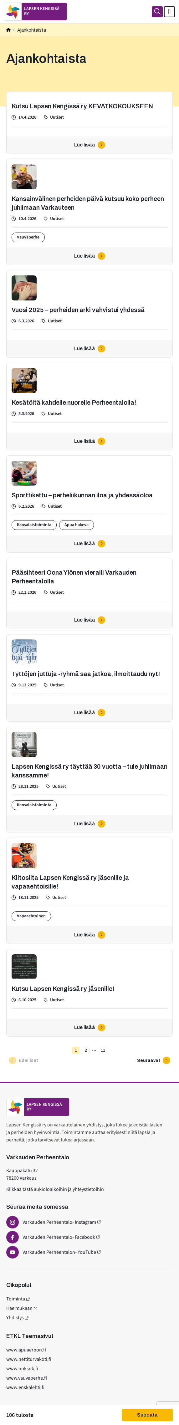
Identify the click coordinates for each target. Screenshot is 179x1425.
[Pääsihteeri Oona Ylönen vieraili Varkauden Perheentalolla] (89, 593)
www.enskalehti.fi (25, 1387)
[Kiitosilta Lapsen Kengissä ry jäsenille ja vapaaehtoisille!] (89, 891)
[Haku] (157, 11)
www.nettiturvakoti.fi (28, 1359)
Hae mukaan (19, 1308)
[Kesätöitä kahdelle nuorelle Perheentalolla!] (89, 406)
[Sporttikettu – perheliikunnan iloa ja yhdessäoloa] (89, 504)
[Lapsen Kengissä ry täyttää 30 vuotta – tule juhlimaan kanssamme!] (89, 780)
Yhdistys (15, 1317)
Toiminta (15, 1298)
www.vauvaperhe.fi (26, 1378)
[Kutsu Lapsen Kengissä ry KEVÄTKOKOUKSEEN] (89, 122)
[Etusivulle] (35, 12)
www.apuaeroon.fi (26, 1349)
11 (102, 1050)
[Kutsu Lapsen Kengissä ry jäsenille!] (89, 993)
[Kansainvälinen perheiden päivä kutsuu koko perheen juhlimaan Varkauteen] (89, 212)
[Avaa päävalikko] (169, 11)
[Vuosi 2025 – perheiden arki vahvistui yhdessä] (89, 314)
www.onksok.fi (22, 1368)
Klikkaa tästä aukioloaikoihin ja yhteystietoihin (55, 1189)
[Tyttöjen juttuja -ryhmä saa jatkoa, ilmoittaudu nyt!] (89, 678)
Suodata (147, 1414)
